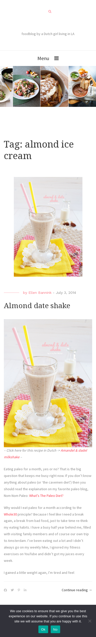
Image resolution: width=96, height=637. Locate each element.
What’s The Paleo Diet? (46, 495)
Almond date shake (37, 305)
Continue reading (77, 590)
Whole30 (10, 514)
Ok (43, 629)
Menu (43, 58)
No (55, 629)
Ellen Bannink (39, 292)
